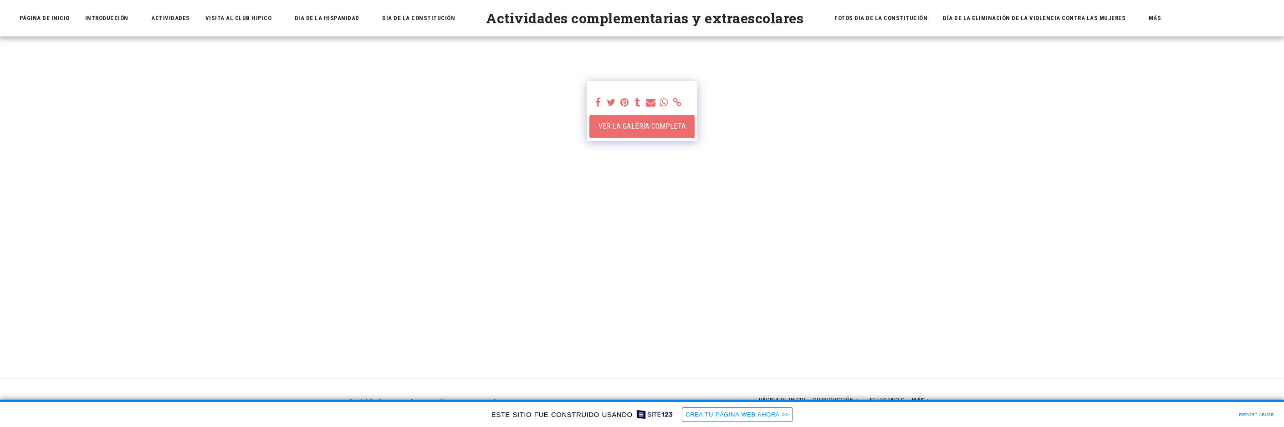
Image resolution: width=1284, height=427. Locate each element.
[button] (110, 18)
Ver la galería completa (642, 126)
